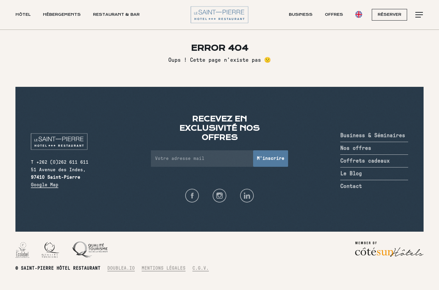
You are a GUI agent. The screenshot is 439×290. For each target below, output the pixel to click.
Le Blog (351, 173)
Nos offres (355, 148)
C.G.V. (200, 268)
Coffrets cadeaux (365, 161)
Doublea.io (121, 268)
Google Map (44, 185)
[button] (419, 15)
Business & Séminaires (372, 135)
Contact (351, 186)
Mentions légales (164, 268)
